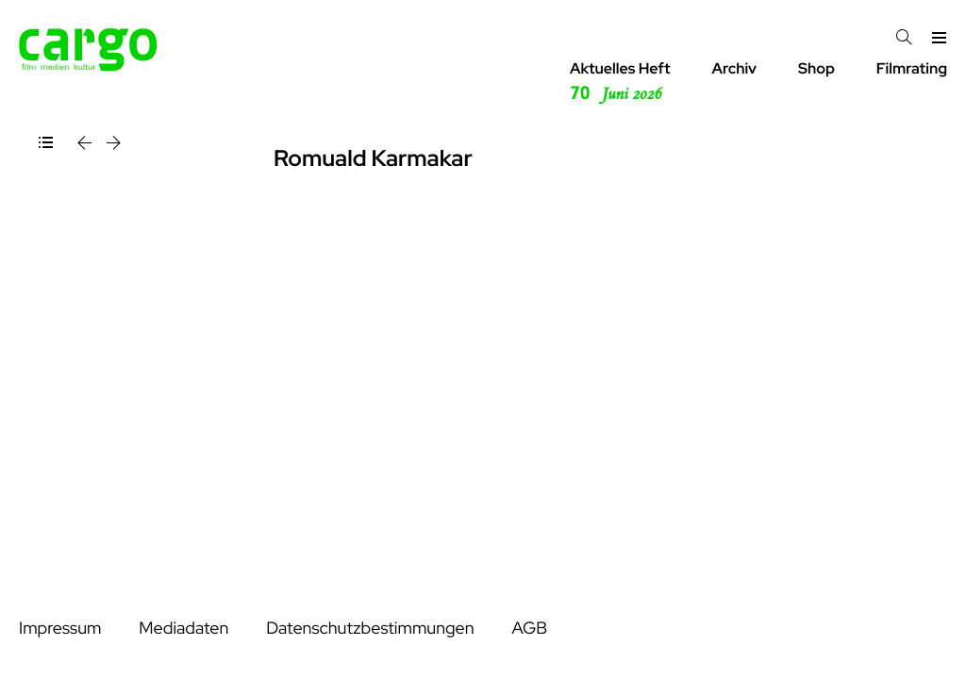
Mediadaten (183, 628)
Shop (816, 68)
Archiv (734, 68)
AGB (529, 628)
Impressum (60, 628)
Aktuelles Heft (620, 82)
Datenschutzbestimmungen (370, 628)
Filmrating (911, 68)
